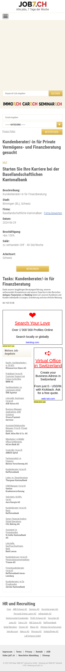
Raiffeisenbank (49, 622)
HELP (5, 162)
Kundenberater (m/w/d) (16, 469)
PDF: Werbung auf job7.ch (33, 665)
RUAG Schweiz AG (38, 618)
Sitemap (46, 655)
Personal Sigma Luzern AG (25, 613)
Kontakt (39, 651)
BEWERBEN (32, 268)
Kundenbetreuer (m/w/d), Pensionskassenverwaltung (17, 558)
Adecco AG (24, 631)
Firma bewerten (53, 213)
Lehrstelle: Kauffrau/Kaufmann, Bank (14, 546)
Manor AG (34, 627)
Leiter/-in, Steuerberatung (17, 477)
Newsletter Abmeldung (28, 655)
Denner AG (23, 627)
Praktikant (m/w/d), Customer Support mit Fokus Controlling (15, 376)
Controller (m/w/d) (14, 450)
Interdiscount (12, 631)
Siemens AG (34, 609)
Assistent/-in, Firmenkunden (12, 531)
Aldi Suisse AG (35, 622)
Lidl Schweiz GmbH (32, 636)
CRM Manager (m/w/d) (16, 486)
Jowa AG (12, 622)
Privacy (28, 651)
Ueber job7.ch (9, 655)
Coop (9, 609)
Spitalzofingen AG (51, 631)
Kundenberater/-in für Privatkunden (15, 583)
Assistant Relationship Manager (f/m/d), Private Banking (16, 428)
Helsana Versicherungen (50, 627)
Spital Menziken (10, 627)
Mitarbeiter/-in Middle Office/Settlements (15, 440)
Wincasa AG (36, 631)
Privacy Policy (8, 131)
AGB (48, 651)
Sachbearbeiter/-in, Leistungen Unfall (14, 388)
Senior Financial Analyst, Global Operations (16, 520)
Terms (19, 651)
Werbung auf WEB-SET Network (50, 663)
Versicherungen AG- (49, 609)
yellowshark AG (44, 613)
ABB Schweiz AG (20, 609)
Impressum (7, 651)
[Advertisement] (32, 56)
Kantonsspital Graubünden (17, 618)
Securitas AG (53, 618)
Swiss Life (22, 622)
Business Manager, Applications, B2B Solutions (14, 412)
